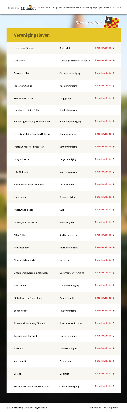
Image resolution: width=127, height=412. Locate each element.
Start (43, 7)
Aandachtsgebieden (55, 7)
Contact (118, 7)
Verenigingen (111, 407)
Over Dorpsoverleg (83, 7)
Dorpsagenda (98, 7)
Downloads (109, 7)
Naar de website (105, 47)
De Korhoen (69, 7)
